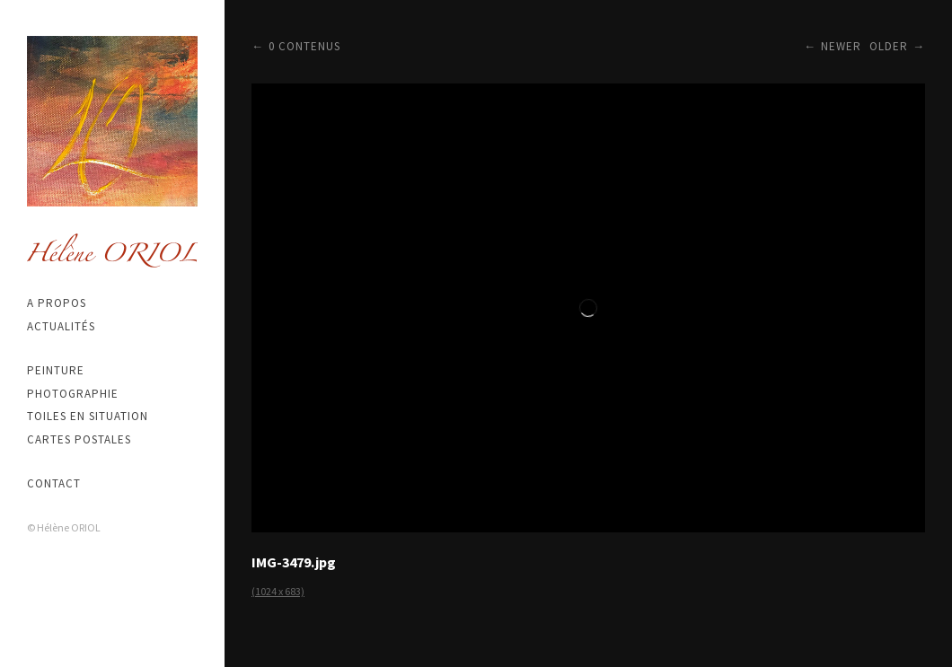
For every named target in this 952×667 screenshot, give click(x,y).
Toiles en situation (87, 416)
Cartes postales (79, 439)
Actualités (61, 326)
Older (888, 46)
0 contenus (304, 46)
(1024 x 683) (277, 591)
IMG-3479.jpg (293, 562)
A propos (56, 303)
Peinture (55, 370)
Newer (841, 46)
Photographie (73, 393)
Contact (54, 483)
